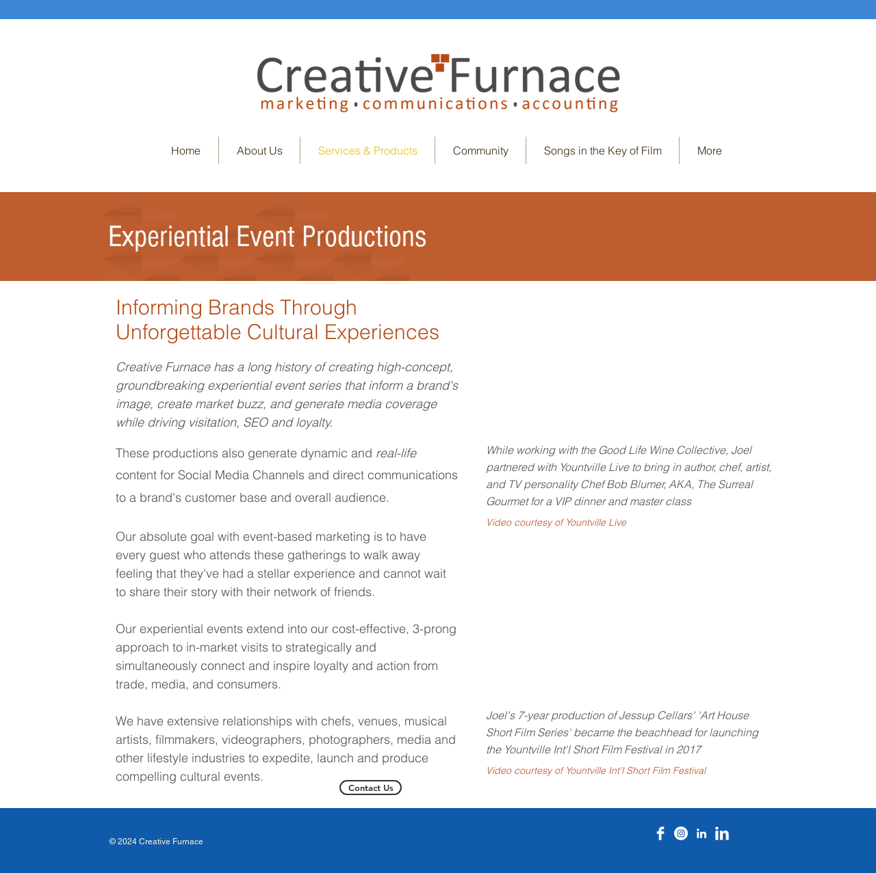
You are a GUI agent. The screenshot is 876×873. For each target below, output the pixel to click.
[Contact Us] (370, 787)
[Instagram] (681, 833)
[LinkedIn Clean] (722, 833)
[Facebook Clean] (660, 833)
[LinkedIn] (701, 833)
